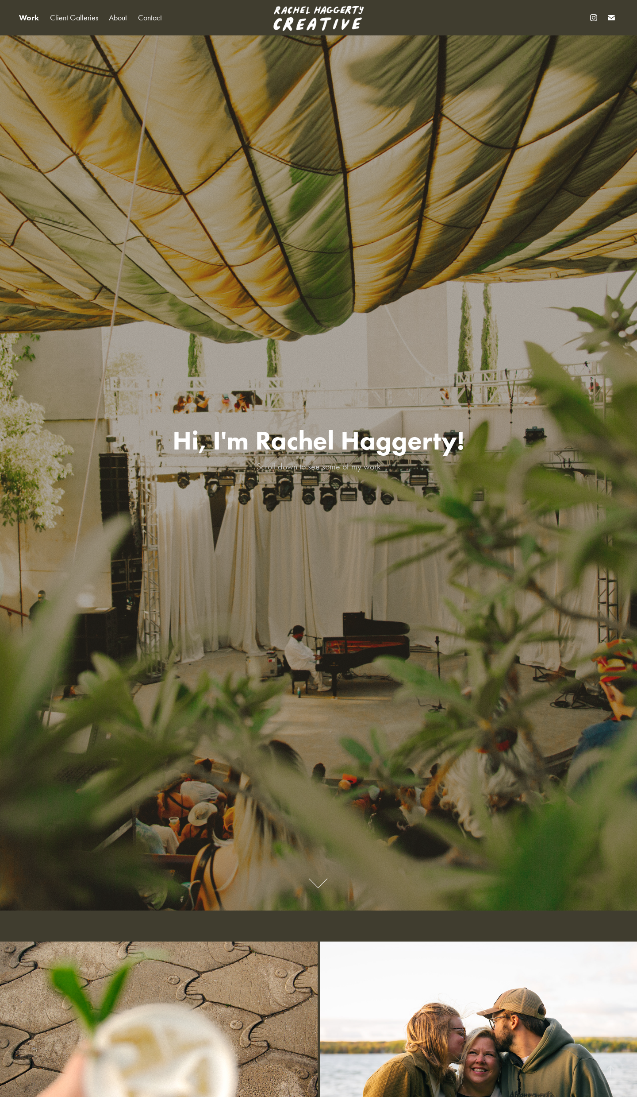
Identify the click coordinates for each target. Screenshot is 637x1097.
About (118, 18)
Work (29, 18)
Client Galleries (74, 18)
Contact (150, 18)
